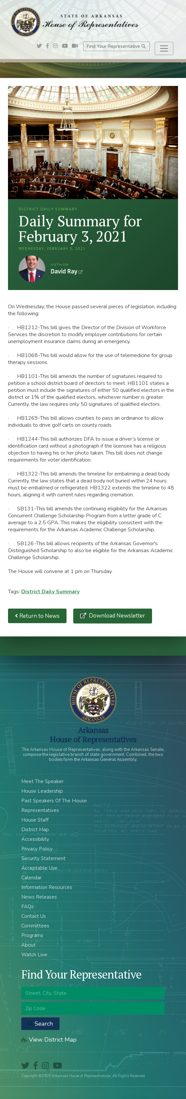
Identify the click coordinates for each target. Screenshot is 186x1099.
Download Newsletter (116, 616)
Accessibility (35, 839)
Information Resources (46, 887)
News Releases (39, 897)
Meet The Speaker (42, 781)
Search (40, 1024)
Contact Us (33, 916)
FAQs (27, 906)
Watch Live (34, 954)
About (28, 945)
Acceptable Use (39, 868)
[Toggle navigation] (164, 48)
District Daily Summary (50, 591)
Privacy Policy (37, 848)
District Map (35, 829)
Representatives (40, 810)
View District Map (49, 1040)
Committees (35, 925)
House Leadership (42, 791)
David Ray (32, 269)
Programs (32, 935)
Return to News (37, 616)
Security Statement (43, 858)
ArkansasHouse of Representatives (93, 735)
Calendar (31, 877)
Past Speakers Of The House (54, 800)
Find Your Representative (116, 46)
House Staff (35, 820)
